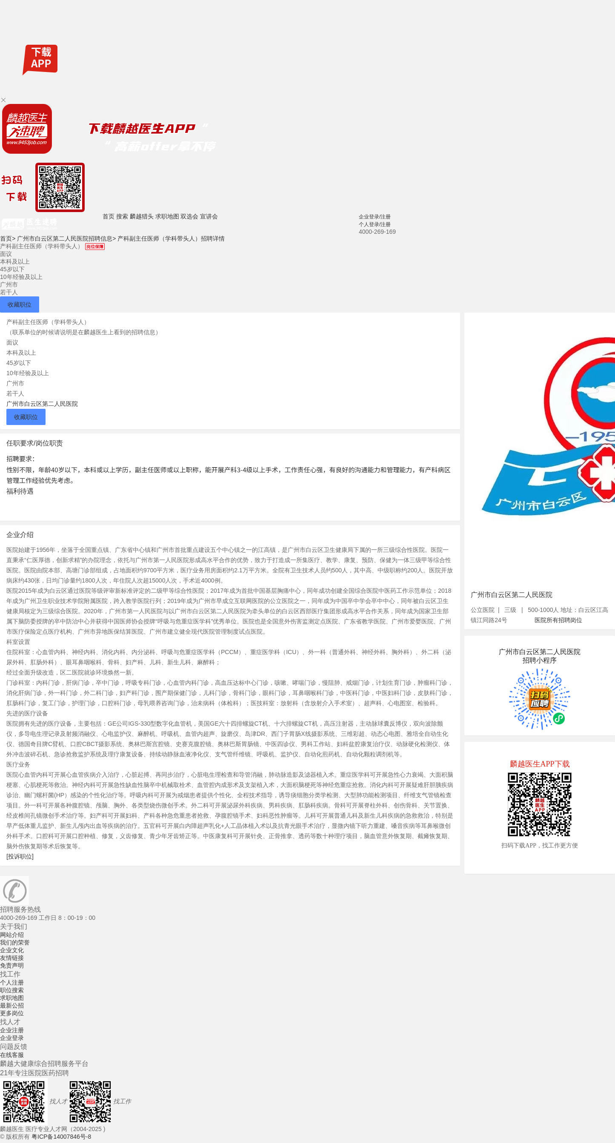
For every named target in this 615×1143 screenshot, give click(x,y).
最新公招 (12, 1005)
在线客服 (12, 1054)
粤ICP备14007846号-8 (61, 1136)
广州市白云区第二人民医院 (42, 403)
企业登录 (12, 1037)
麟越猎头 (142, 216)
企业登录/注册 (375, 217)
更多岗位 (12, 1013)
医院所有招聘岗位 (558, 620)
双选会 (189, 216)
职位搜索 (12, 990)
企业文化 (12, 950)
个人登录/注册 (375, 224)
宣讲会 (209, 216)
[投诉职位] (20, 856)
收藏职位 (19, 304)
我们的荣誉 (15, 942)
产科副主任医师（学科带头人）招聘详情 (171, 238)
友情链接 (12, 957)
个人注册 (12, 982)
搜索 (122, 216)
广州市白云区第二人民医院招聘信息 (66, 238)
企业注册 (12, 1030)
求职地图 (167, 216)
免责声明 (12, 965)
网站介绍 (12, 934)
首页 (108, 216)
